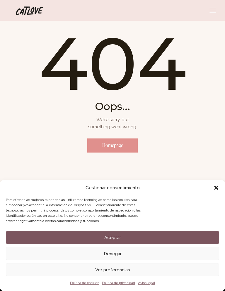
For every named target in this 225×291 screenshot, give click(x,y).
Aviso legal (146, 283)
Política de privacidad (118, 283)
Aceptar (112, 237)
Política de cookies (84, 283)
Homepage (112, 145)
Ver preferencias (112, 270)
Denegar (113, 253)
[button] (216, 188)
